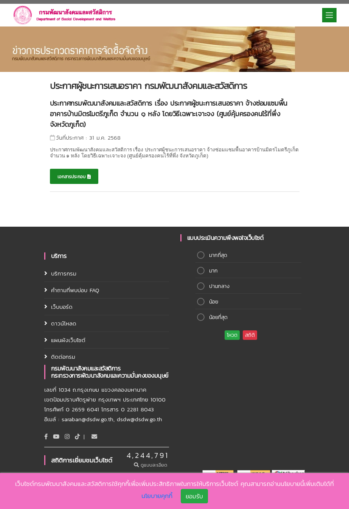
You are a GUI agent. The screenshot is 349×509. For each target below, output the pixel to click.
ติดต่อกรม (63, 356)
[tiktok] (77, 436)
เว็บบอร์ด (62, 306)
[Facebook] (46, 436)
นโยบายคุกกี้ (156, 496)
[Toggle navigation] (329, 15)
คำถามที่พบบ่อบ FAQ (75, 290)
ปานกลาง (219, 286)
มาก (213, 271)
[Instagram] (67, 436)
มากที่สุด (218, 255)
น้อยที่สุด (218, 317)
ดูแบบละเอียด (151, 465)
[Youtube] (56, 436)
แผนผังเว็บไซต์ (68, 340)
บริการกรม (63, 273)
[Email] (94, 436)
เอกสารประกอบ (74, 176)
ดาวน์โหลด (63, 323)
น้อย (213, 302)
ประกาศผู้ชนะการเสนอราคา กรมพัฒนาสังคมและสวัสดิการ (148, 85)
